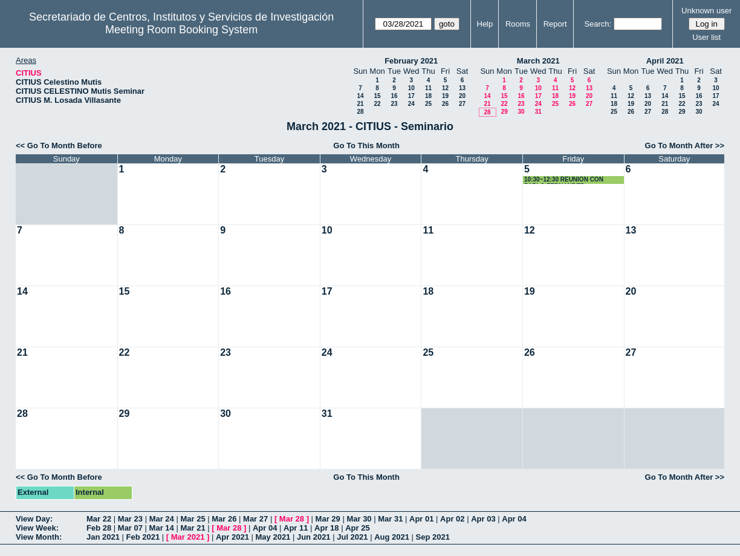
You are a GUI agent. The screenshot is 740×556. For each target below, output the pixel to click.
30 (521, 111)
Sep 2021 (433, 536)
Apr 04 (514, 518)
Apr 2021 (232, 536)
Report (555, 23)
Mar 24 (161, 518)
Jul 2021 (352, 536)
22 (377, 103)
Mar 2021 (188, 536)
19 (445, 96)
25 (428, 103)
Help (485, 23)
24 (411, 103)
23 (394, 103)
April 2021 (665, 60)
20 (462, 96)
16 (394, 96)
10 (411, 88)
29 (504, 111)
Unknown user (706, 10)
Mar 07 (130, 527)
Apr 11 (296, 527)
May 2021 (273, 536)
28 (360, 111)
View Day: (34, 518)
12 (445, 88)
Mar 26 (224, 518)
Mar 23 (130, 518)
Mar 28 (291, 518)
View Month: (39, 536)
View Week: (37, 527)
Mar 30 (358, 518)
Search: (597, 23)
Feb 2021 (143, 536)
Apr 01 (421, 518)
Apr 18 (326, 527)
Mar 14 (161, 527)
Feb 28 (98, 527)
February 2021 (411, 60)
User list (706, 37)
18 (428, 96)
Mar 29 (328, 518)
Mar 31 (390, 518)
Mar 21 (192, 527)
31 (538, 111)
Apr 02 (452, 518)
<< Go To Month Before (59, 145)
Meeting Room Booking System (181, 30)
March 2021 (538, 60)
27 (462, 103)
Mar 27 (255, 518)
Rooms (517, 23)
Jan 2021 (103, 536)
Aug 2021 (391, 536)
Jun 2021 (314, 536)
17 (411, 96)
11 (428, 88)
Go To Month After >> (684, 145)
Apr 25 (357, 527)
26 (445, 103)
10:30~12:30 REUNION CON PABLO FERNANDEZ (563, 180)
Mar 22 (98, 518)
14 (360, 96)
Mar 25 (192, 518)
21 (360, 103)
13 (462, 88)
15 (377, 96)
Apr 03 (483, 518)
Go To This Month (366, 145)
